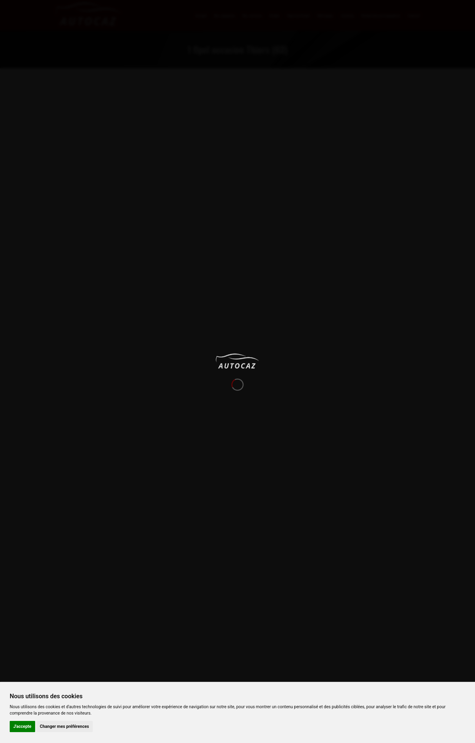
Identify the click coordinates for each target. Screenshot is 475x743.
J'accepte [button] (22, 726)
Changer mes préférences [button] (64, 726)
